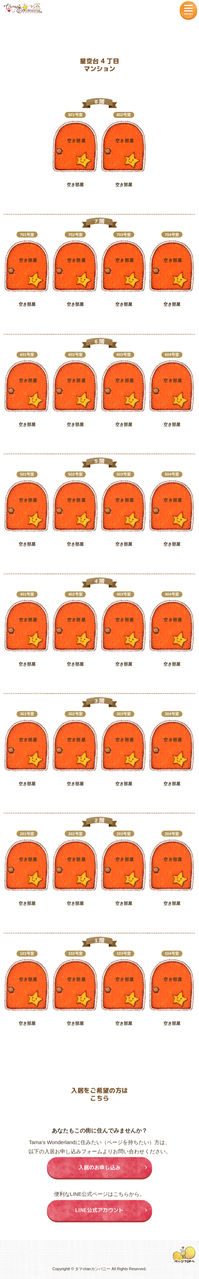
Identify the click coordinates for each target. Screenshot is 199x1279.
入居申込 (74, 203)
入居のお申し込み (99, 1172)
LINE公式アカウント (99, 1214)
